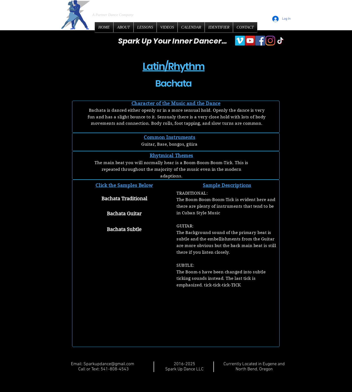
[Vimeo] (240, 41)
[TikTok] (280, 41)
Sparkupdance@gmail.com (108, 364)
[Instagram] (270, 41)
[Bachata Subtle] (124, 230)
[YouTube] (250, 41)
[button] (124, 244)
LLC (174, 5)
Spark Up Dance (129, 4)
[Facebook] (260, 41)
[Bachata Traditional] (124, 199)
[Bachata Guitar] (124, 214)
